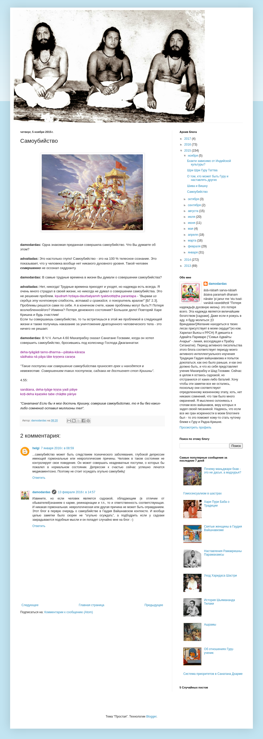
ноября (193, 155)
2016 (188, 144)
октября (194, 199)
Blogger (151, 716)
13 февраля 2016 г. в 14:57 (76, 492)
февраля (194, 246)
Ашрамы (210, 624)
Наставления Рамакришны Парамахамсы (223, 552)
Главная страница (91, 605)
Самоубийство (197, 192)
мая (191, 228)
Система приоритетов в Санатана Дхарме (213, 674)
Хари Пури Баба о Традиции (216, 503)
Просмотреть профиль (195, 427)
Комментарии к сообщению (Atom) (68, 612)
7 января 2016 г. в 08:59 (57, 448)
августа (193, 211)
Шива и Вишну (197, 186)
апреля (193, 234)
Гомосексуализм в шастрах (202, 493)
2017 (188, 138)
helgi (35, 448)
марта (192, 240)
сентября (195, 205)
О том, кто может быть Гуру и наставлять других (207, 178)
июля (192, 217)
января (193, 252)
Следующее (29, 605)
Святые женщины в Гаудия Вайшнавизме (223, 528)
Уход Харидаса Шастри (220, 575)
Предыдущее (154, 605)
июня (192, 223)
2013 (188, 266)
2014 (188, 259)
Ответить (38, 478)
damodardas (41, 492)
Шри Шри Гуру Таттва (202, 170)
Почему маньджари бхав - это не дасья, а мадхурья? (222, 470)
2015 (188, 150)
